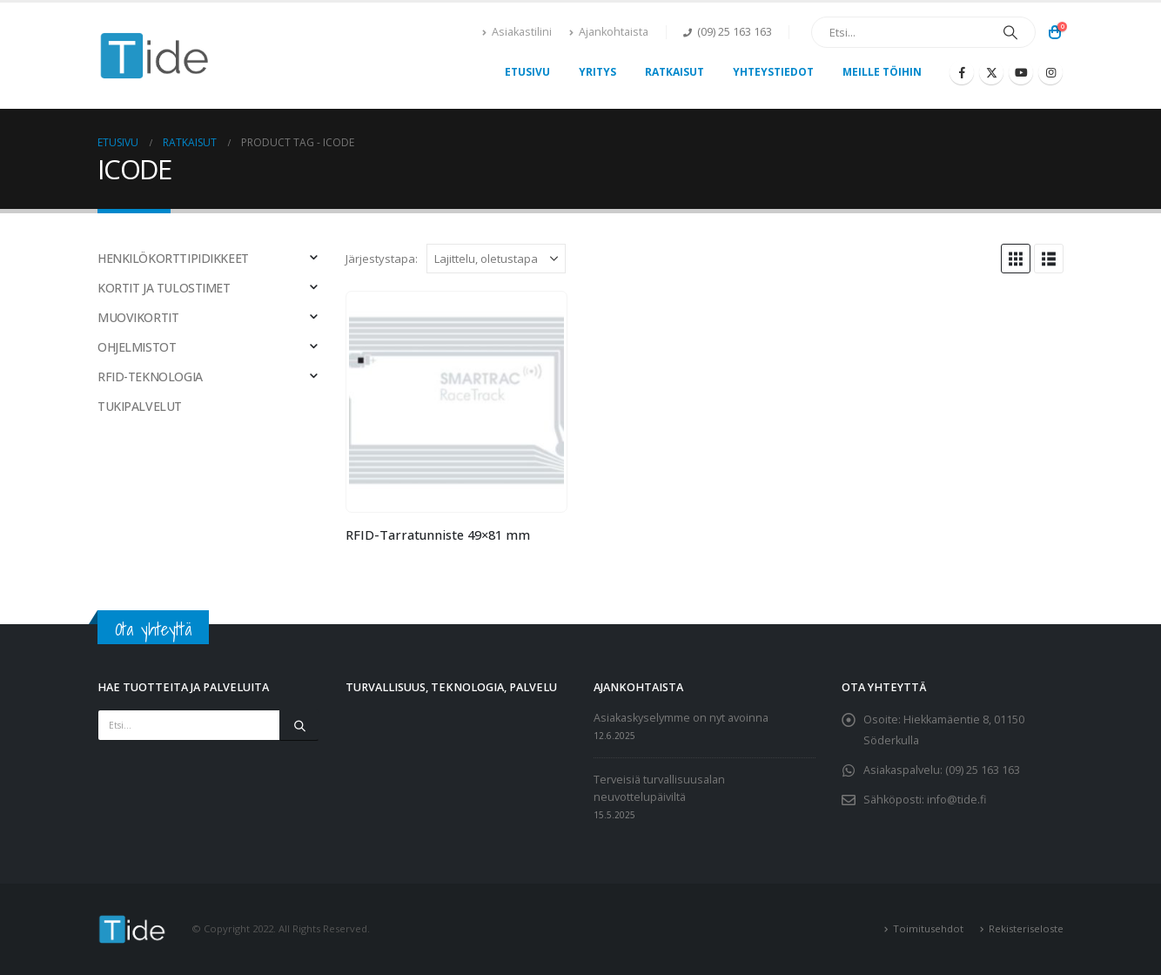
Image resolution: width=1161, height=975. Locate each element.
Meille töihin (882, 71)
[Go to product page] (456, 401)
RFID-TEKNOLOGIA (150, 376)
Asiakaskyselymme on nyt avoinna (681, 717)
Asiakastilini (517, 31)
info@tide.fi (956, 799)
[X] (991, 72)
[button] (1015, 258)
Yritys (597, 71)
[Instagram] (1050, 72)
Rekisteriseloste (1026, 928)
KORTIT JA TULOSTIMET (164, 287)
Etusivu (527, 71)
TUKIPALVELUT (139, 406)
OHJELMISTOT (136, 347)
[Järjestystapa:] (496, 258)
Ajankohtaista (608, 31)
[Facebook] (962, 72)
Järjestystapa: (382, 258)
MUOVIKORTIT (137, 317)
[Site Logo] (154, 56)
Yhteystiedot (773, 71)
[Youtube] (1021, 72)
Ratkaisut (674, 71)
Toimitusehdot (928, 928)
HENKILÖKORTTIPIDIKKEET (173, 258)
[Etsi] (1010, 32)
